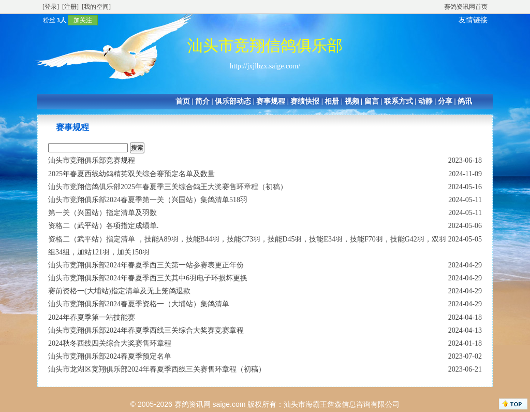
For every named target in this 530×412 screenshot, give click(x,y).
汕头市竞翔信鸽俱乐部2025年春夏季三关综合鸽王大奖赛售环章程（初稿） (167, 187)
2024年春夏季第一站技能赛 (91, 317)
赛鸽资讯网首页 (466, 6)
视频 (352, 101)
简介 (202, 101)
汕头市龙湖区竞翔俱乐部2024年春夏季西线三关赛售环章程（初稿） (157, 369)
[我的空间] (96, 6)
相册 (332, 101)
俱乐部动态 (233, 101)
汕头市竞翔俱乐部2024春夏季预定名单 (109, 356)
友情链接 (473, 20)
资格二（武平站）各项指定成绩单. (103, 226)
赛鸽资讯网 (192, 404)
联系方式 (398, 101)
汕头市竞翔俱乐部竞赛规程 (91, 160)
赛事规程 (270, 101)
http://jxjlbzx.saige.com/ (265, 66)
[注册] (70, 6)
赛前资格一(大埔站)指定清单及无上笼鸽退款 (119, 291)
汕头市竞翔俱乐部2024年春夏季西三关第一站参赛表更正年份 (146, 265)
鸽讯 (465, 101)
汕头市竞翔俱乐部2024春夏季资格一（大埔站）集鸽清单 (138, 304)
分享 (445, 101)
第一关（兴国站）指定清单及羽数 (102, 213)
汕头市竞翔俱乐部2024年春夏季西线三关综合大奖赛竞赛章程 (146, 330)
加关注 (82, 20)
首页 (182, 101)
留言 (371, 101)
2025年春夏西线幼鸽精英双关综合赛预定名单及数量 (131, 174)
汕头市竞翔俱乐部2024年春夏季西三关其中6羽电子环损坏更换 (147, 278)
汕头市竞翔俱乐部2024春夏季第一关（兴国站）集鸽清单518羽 (147, 200)
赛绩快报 (304, 101)
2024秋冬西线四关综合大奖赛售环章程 (109, 343)
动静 (425, 101)
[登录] (50, 6)
